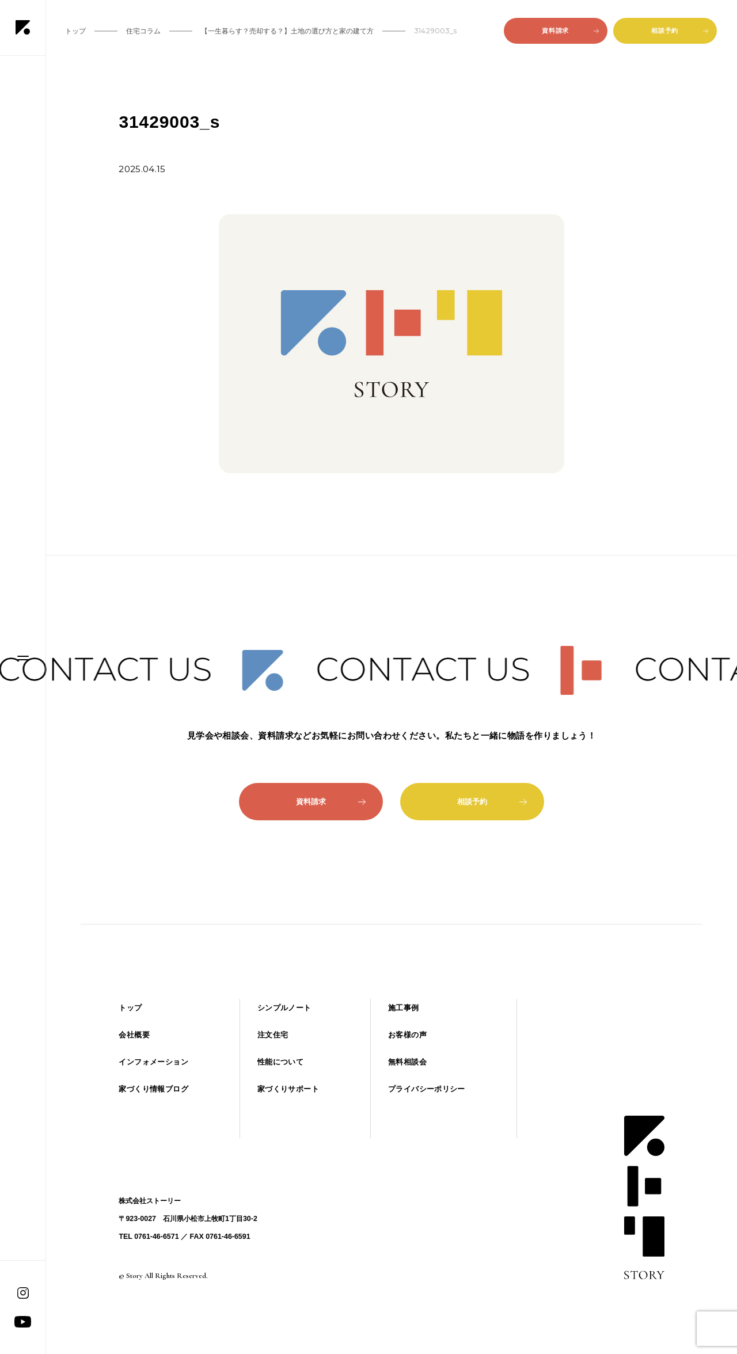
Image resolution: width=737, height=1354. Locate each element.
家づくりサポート (288, 1089)
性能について (280, 1062)
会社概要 (134, 1034)
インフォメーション (153, 1062)
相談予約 (679, 30)
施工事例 (403, 1007)
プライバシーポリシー (426, 1089)
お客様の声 (407, 1034)
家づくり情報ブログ (153, 1089)
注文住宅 (272, 1034)
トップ (130, 1007)
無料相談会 (407, 1062)
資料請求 (570, 30)
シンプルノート (284, 1007)
